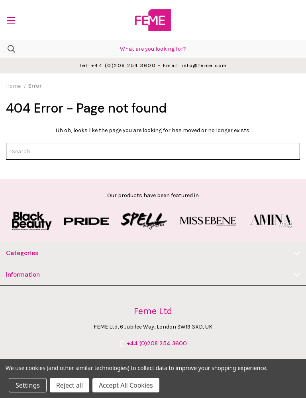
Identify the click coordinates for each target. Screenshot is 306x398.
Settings (28, 385)
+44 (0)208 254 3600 (157, 343)
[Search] (7, 49)
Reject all (69, 385)
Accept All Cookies (126, 385)
